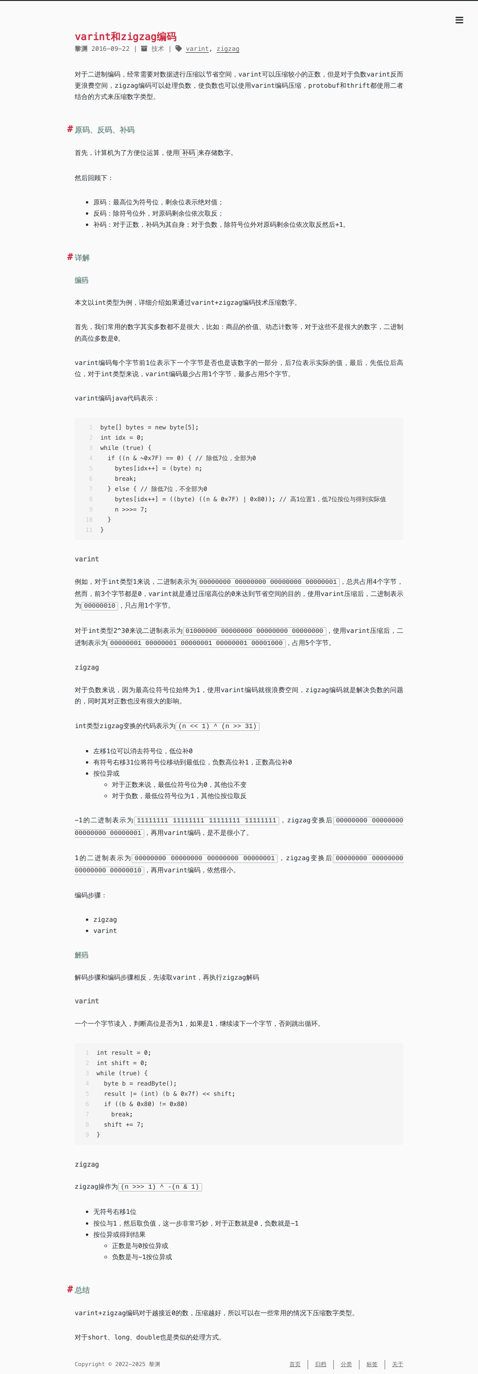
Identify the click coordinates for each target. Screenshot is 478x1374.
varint (197, 49)
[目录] (459, 20)
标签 (372, 1359)
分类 (346, 1359)
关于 (397, 1359)
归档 (320, 1359)
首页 (295, 1359)
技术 (157, 49)
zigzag (228, 49)
